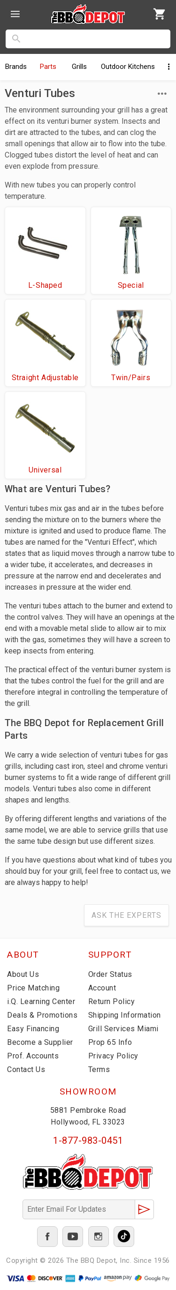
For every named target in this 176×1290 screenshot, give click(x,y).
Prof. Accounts (33, 1055)
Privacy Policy (113, 1055)
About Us (23, 974)
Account (102, 987)
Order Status (110, 974)
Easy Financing (33, 1028)
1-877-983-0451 (88, 1140)
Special (131, 285)
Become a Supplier (40, 1042)
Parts (48, 66)
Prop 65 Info (110, 1042)
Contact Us (26, 1069)
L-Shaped (45, 285)
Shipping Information (124, 1015)
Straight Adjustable (45, 377)
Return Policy (111, 1001)
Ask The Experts (126, 915)
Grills (79, 66)
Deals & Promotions (42, 1015)
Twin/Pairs (130, 377)
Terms (99, 1069)
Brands (16, 66)
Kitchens (128, 66)
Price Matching (33, 987)
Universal (45, 469)
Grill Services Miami (123, 1028)
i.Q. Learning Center (41, 1001)
